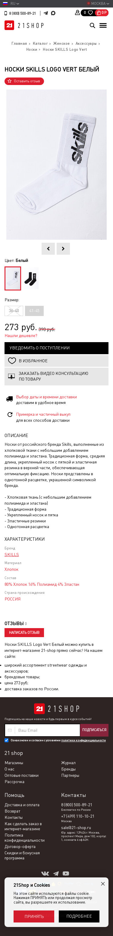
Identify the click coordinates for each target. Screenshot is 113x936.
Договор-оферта (20, 846)
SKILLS (12, 554)
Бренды (68, 769)
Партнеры (70, 775)
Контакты (14, 817)
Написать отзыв (24, 633)
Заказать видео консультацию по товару (53, 376)
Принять (34, 916)
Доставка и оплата (22, 804)
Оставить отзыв (27, 81)
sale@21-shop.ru (76, 827)
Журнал (68, 762)
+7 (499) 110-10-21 (77, 816)
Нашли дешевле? (21, 335)
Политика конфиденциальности (25, 838)
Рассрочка (14, 781)
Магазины (14, 762)
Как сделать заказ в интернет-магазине (23, 826)
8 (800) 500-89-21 (22, 13)
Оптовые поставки (22, 775)
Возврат (12, 811)
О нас (9, 769)
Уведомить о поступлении (40, 347)
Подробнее (79, 916)
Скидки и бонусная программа (22, 855)
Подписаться (94, 730)
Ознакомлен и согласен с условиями (58, 740)
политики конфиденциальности (83, 740)
